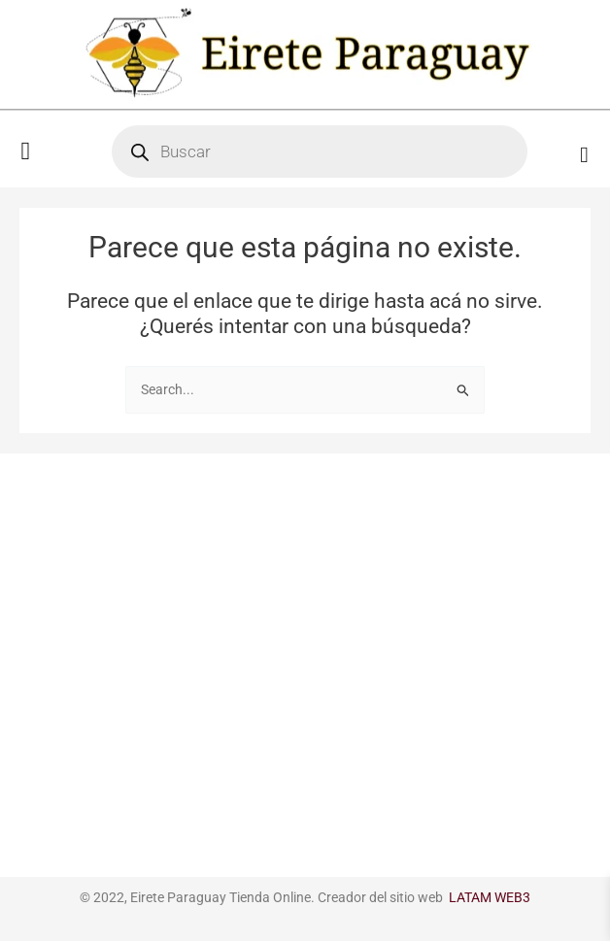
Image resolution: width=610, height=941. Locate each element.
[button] (26, 152)
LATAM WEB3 (489, 897)
